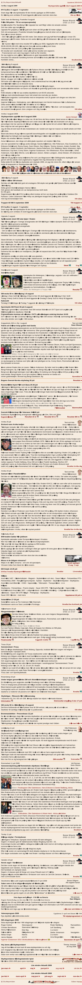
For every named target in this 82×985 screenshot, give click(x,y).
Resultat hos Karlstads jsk (72, 604)
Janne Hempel (74, 117)
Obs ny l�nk (75, 15)
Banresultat (77, 408)
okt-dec (78, 968)
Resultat (77, 290)
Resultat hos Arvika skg (73, 529)
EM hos (16, 572)
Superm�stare (8, 417)
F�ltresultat (60, 408)
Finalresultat (7, 640)
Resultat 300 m (74, 417)
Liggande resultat (43, 640)
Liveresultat (77, 571)
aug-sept (60, 968)
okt (61, 976)
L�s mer (77, 893)
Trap (79, 265)
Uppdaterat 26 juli (73, 595)
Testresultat (76, 759)
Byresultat (77, 376)
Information (7, 701)
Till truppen (76, 203)
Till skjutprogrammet (72, 916)
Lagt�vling (76, 640)
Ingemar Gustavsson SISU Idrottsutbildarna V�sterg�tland (25, 940)
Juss (42, 109)
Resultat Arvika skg (74, 466)
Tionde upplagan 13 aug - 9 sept (73, 563)
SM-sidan (78, 109)
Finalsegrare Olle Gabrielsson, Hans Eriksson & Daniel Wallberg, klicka (45, 788)
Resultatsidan (77, 60)
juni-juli (45, 968)
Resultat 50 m (51, 417)
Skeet (67, 265)
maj (32, 968)
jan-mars (5, 968)
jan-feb (5, 976)
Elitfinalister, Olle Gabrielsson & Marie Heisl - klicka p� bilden (42, 813)
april (23, 968)
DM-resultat (59, 759)
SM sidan (78, 319)
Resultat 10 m (32, 417)
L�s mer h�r (75, 723)
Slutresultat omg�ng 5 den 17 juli (68, 701)
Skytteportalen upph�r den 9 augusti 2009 (65, 6)
